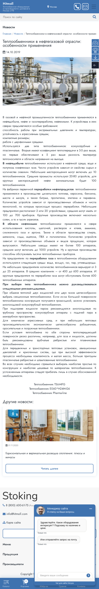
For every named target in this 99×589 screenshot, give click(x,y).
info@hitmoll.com (16, 514)
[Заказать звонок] (77, 6)
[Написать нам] (85, 6)
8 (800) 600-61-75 (17, 505)
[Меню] (93, 6)
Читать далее (49, 468)
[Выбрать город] (52, 6)
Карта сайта (13, 522)
